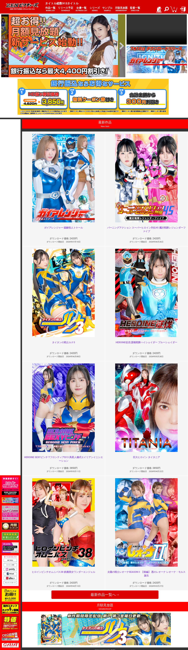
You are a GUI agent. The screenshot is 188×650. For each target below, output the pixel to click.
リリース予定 (65, 9)
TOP (36, 620)
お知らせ (100, 620)
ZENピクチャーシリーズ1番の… (156, 509)
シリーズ (95, 9)
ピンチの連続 (146, 563)
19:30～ (60, 509)
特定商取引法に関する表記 (77, 623)
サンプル (107, 9)
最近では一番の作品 (67, 563)
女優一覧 (81, 9)
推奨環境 (38, 626)
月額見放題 (121, 9)
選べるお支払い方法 (43, 630)
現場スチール (40, 633)
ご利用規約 (70, 620)
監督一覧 (135, 9)
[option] (63, 45)
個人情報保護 (71, 626)
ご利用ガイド (40, 623)
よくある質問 (102, 623)
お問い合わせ (102, 626)
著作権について (72, 630)
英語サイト (101, 630)
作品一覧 (50, 9)
